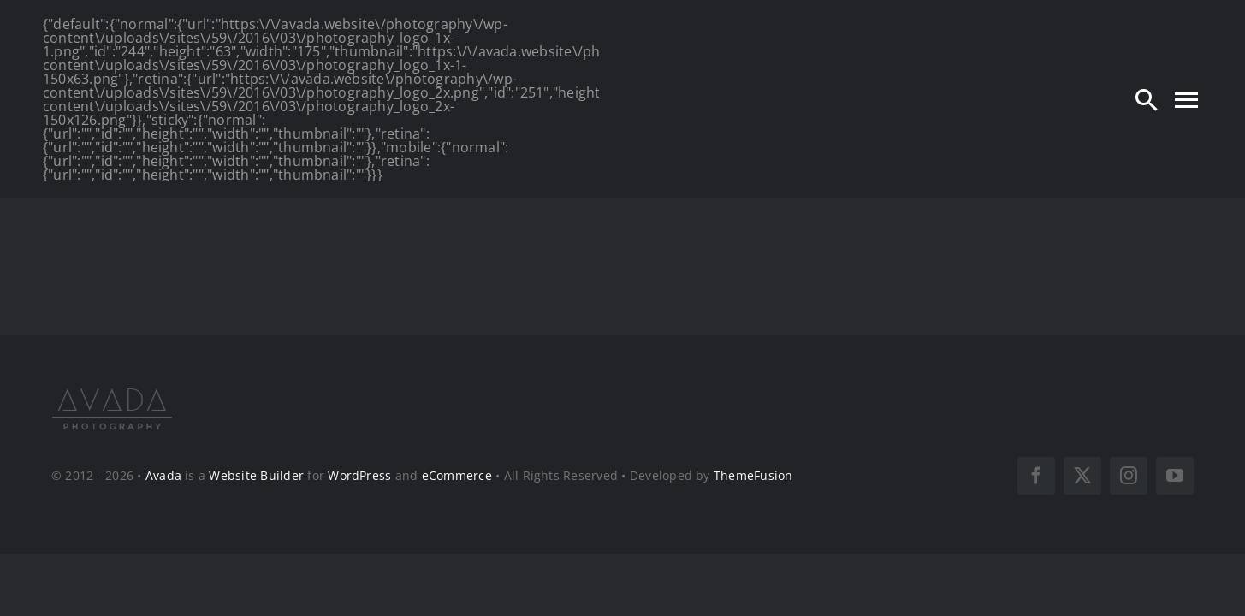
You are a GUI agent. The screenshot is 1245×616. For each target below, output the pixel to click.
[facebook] (1036, 476)
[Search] (1146, 99)
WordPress (359, 475)
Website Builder (256, 475)
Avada (163, 475)
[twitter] (1082, 476)
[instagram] (1128, 476)
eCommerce (457, 475)
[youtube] (1175, 476)
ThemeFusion (753, 475)
